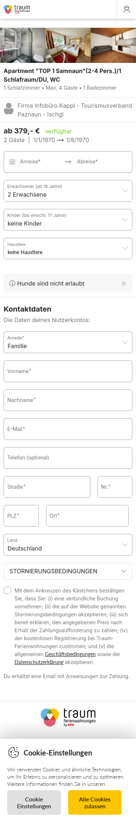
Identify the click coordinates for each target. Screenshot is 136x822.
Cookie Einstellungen (34, 802)
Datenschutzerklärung (39, 662)
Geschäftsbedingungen (70, 654)
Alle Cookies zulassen (95, 802)
